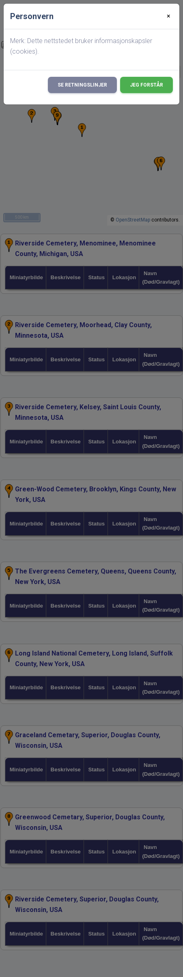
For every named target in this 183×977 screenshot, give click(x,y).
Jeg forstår (146, 85)
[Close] (168, 16)
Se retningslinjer (82, 85)
